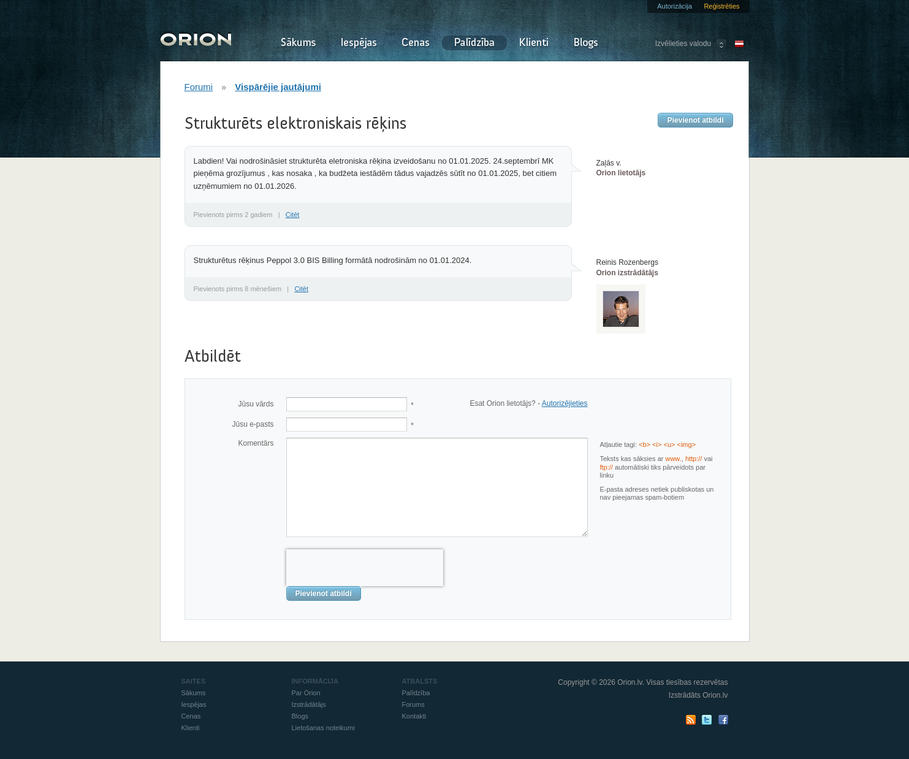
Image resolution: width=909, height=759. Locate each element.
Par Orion (306, 692)
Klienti (534, 43)
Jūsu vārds (255, 404)
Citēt (293, 214)
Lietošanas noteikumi (323, 727)
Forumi (198, 87)
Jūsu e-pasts (252, 424)
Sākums (298, 43)
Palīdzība (474, 43)
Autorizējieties (565, 403)
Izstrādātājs (309, 704)
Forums (413, 704)
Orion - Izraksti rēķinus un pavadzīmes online (196, 38)
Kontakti (414, 716)
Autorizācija (674, 6)
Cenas (415, 43)
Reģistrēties (721, 6)
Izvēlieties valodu (683, 43)
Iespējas (359, 43)
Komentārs (255, 443)
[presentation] (364, 567)
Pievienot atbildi (695, 120)
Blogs (586, 43)
